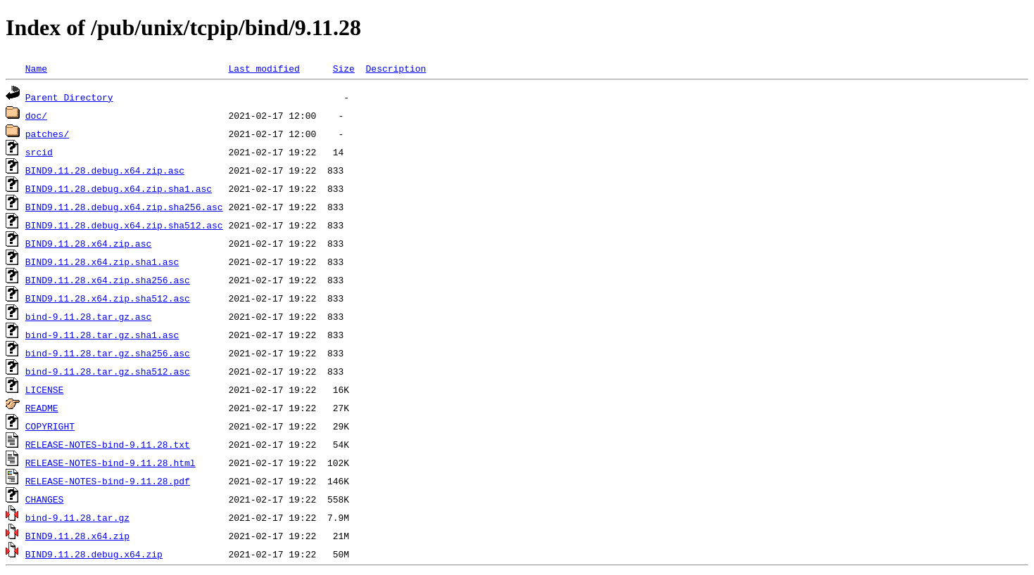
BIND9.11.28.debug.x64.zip (94, 554)
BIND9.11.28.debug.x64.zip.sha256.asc (124, 206)
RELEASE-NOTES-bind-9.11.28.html (110, 462)
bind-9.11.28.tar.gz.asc (88, 316)
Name (36, 68)
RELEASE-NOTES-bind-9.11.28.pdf (107, 480)
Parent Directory (69, 97)
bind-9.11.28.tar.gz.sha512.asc (107, 371)
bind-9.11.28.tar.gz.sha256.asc (107, 353)
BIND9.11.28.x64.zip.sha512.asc (107, 298)
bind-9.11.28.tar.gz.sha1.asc (102, 334)
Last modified (263, 68)
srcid (39, 152)
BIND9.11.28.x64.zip (77, 535)
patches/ (47, 133)
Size (344, 68)
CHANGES (44, 499)
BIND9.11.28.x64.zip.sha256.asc (107, 279)
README (41, 407)
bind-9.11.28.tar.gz (77, 517)
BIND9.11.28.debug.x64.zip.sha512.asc (124, 225)
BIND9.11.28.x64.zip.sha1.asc (102, 261)
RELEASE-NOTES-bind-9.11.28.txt (107, 444)
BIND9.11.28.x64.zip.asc (88, 243)
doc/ (36, 115)
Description (395, 68)
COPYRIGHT (50, 426)
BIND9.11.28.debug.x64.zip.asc (104, 170)
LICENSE (44, 389)
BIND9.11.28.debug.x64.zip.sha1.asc (118, 188)
